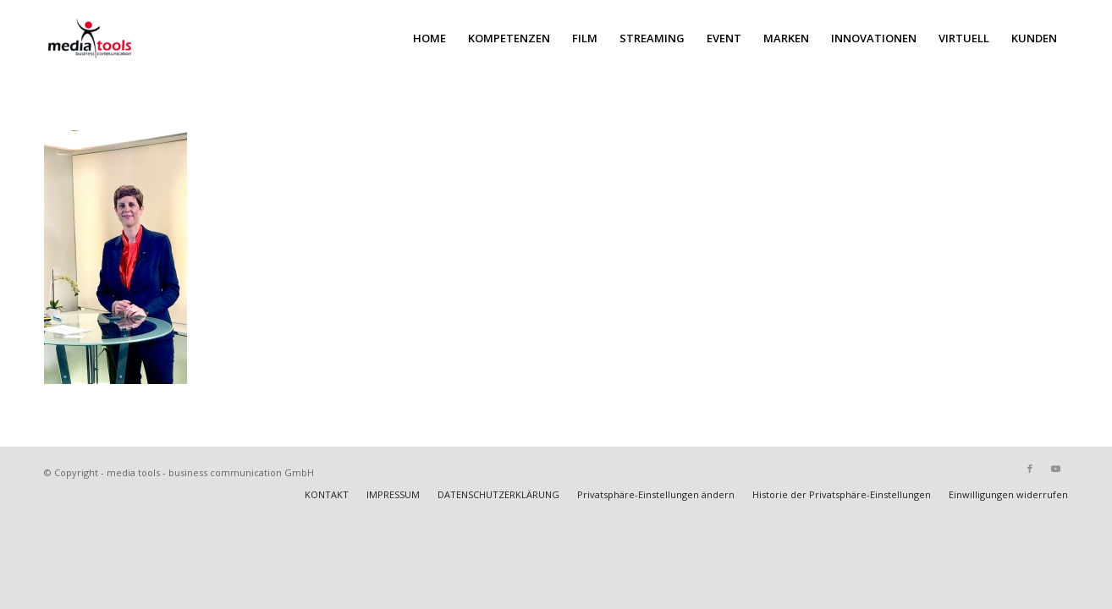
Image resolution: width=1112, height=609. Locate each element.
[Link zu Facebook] (1030, 468)
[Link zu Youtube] (1055, 468)
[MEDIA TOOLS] (127, 38)
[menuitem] (429, 38)
